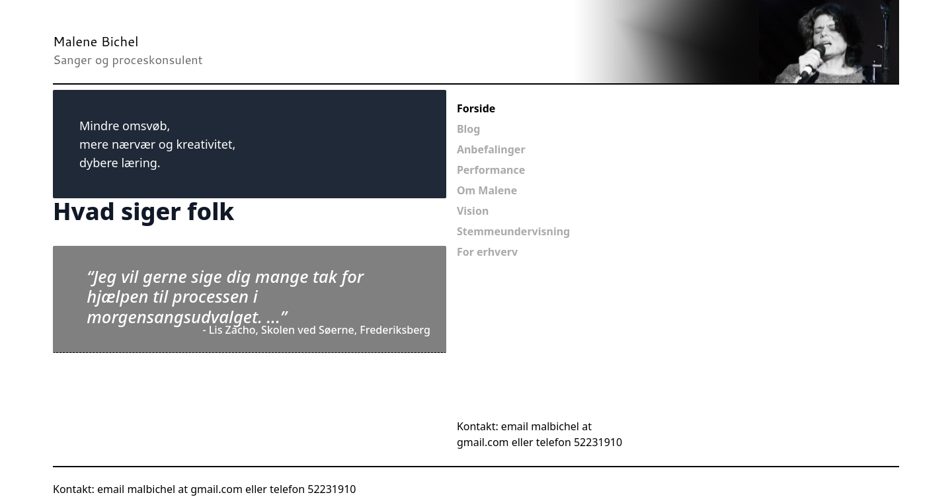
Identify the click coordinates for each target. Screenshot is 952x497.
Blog (469, 129)
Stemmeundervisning (513, 231)
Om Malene (487, 190)
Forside (476, 108)
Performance (491, 170)
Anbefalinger (491, 149)
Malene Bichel (96, 41)
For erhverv (487, 252)
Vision (473, 211)
